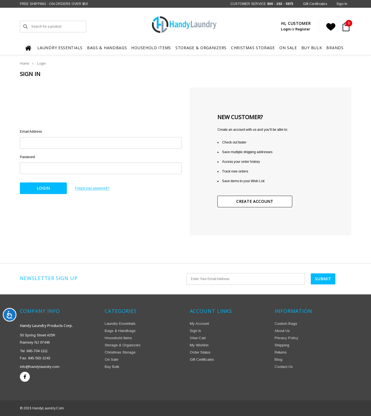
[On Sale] (288, 48)
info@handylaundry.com (39, 367)
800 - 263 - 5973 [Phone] (280, 4)
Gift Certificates (315, 4)
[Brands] (335, 47)
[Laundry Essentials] (60, 48)
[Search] (25, 26)
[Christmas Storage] (253, 48)
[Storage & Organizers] (201, 48)
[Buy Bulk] (311, 48)
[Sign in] (342, 4)
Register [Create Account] (302, 29)
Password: (28, 157)
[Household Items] (151, 48)
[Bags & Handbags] (107, 48)
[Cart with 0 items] (344, 27)
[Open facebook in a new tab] (25, 377)
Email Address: (31, 132)
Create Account (254, 201)
